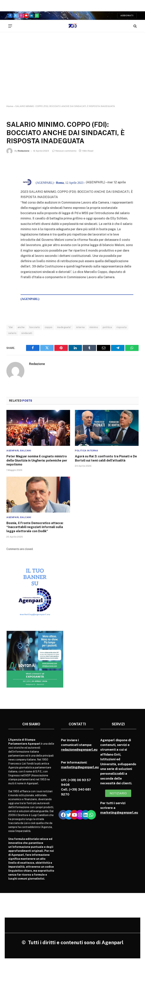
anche (21, 327)
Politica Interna (86, 450)
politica (107, 327)
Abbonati (126, 15)
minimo (93, 327)
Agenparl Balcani (18, 450)
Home (9, 106)
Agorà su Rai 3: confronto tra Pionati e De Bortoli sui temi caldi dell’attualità (106, 458)
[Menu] (10, 26)
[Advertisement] (72, 71)
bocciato (34, 327)
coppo (48, 327)
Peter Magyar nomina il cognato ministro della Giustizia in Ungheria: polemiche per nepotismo (36, 460)
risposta (121, 327)
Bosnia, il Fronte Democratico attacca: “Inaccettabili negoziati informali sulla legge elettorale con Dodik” (34, 527)
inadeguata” (64, 327)
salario (12, 333)
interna (80, 327)
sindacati (26, 333)
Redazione (23, 150)
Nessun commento (64, 150)
